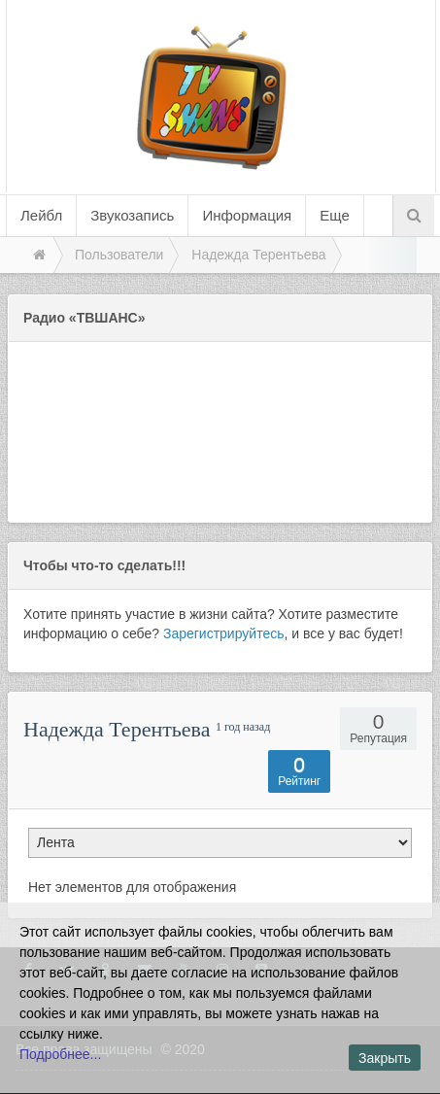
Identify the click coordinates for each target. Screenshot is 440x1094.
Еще (335, 215)
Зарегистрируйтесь (224, 633)
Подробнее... (60, 1054)
